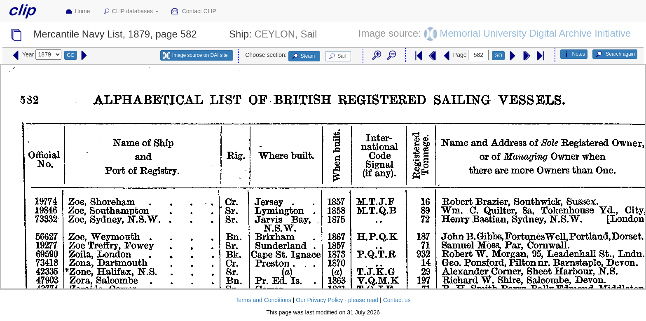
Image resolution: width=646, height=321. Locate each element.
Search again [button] (615, 54)
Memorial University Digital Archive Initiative (535, 33)
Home (77, 11)
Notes (574, 54)
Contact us (397, 300)
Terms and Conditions (263, 300)
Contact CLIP (193, 11)
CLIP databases (131, 11)
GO (71, 55)
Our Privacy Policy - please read (337, 300)
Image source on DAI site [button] (195, 55)
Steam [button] (303, 56)
